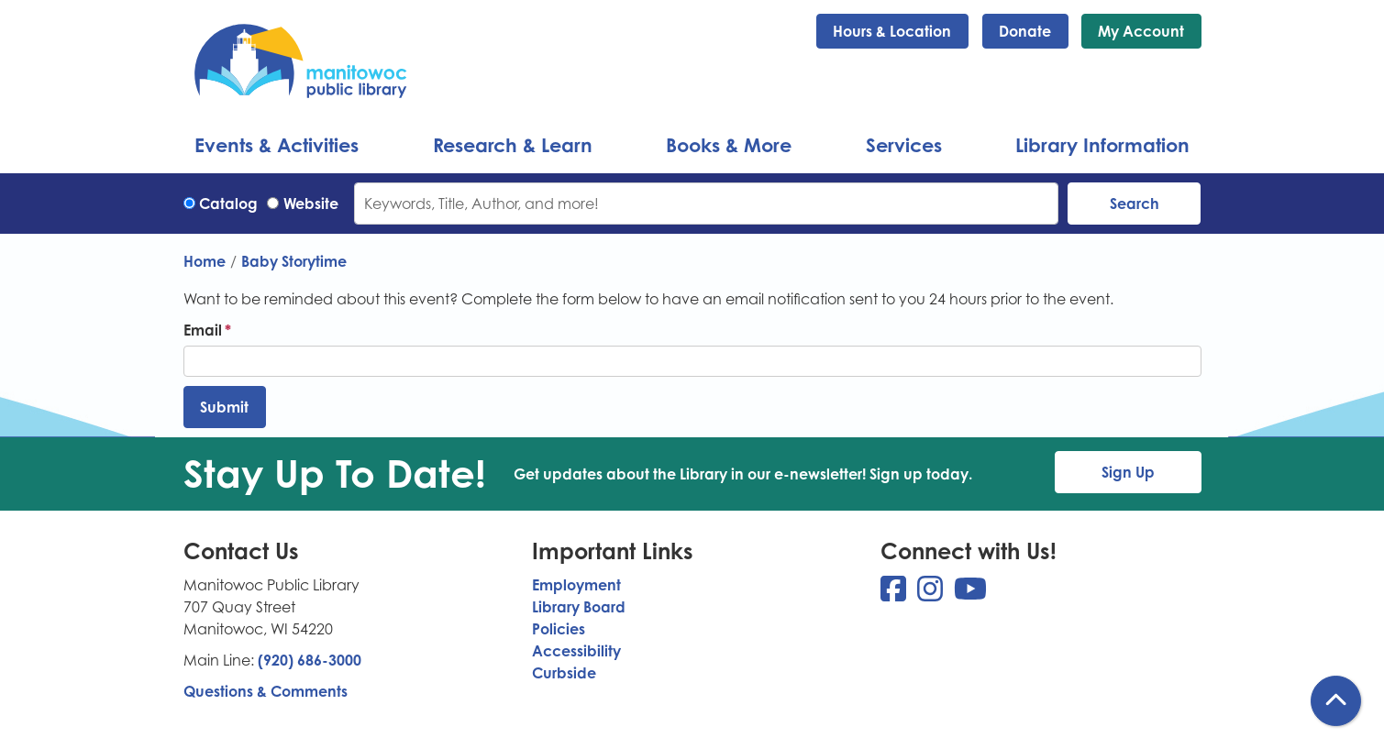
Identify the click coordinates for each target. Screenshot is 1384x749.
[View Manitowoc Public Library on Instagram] (932, 594)
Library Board (579, 607)
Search (1134, 203)
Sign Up (1128, 472)
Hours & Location (892, 31)
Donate (1025, 31)
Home (204, 261)
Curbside (564, 673)
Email (202, 330)
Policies (558, 629)
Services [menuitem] (904, 145)
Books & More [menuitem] (729, 145)
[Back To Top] (1336, 701)
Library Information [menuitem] (1102, 145)
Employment (576, 585)
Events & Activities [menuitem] (276, 145)
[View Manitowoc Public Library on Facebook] (895, 594)
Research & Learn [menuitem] (512, 145)
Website (310, 203)
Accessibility (576, 651)
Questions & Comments (265, 691)
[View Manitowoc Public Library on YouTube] (970, 594)
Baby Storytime (294, 261)
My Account (1141, 31)
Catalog (228, 203)
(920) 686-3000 (309, 660)
